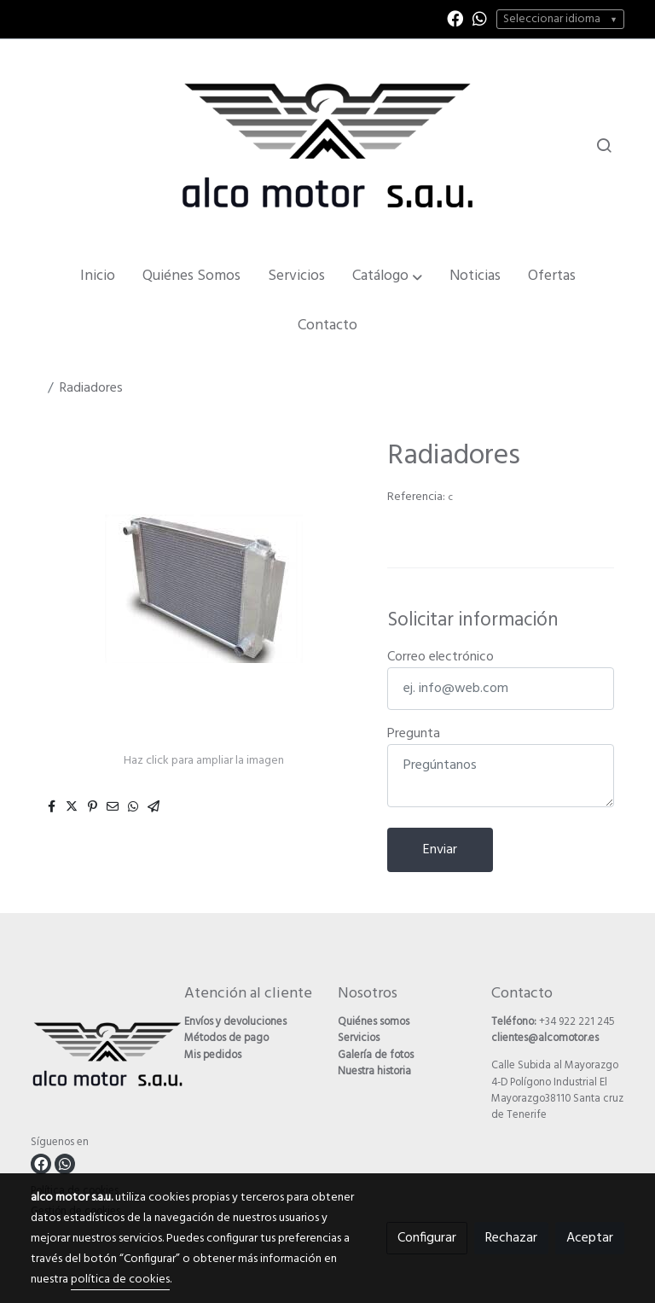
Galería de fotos (376, 1055)
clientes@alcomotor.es (545, 1038)
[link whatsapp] (479, 17)
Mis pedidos (212, 1055)
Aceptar (589, 1238)
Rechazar (511, 1238)
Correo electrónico (440, 657)
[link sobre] (97, 1057)
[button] (387, 276)
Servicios (359, 1038)
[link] (327, 145)
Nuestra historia (374, 1071)
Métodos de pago (226, 1038)
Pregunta (413, 734)
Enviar (440, 850)
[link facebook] (455, 17)
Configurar (426, 1238)
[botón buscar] (604, 145)
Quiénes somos (373, 1022)
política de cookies (120, 1279)
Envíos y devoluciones (235, 1022)
